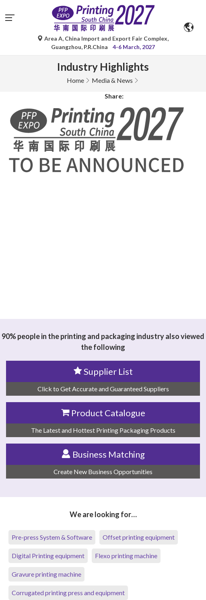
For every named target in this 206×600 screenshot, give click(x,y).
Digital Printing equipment (48, 555)
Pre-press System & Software (52, 537)
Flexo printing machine (126, 555)
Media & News (112, 80)
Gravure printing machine (46, 574)
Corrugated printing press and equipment (68, 592)
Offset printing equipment (139, 537)
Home (75, 80)
